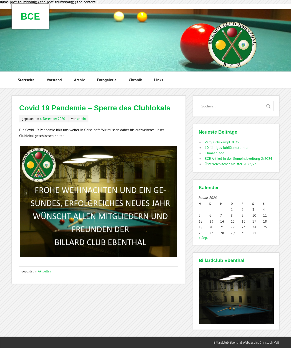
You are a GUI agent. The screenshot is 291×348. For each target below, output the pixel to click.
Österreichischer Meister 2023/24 (230, 164)
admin (81, 119)
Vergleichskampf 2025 (222, 142)
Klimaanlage (214, 153)
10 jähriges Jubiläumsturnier (226, 147)
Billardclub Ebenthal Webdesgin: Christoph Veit (246, 342)
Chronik (135, 79)
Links (158, 79)
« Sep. (203, 237)
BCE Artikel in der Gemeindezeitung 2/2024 (238, 158)
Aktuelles (44, 271)
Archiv (79, 79)
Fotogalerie (106, 79)
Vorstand (54, 79)
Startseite (26, 79)
